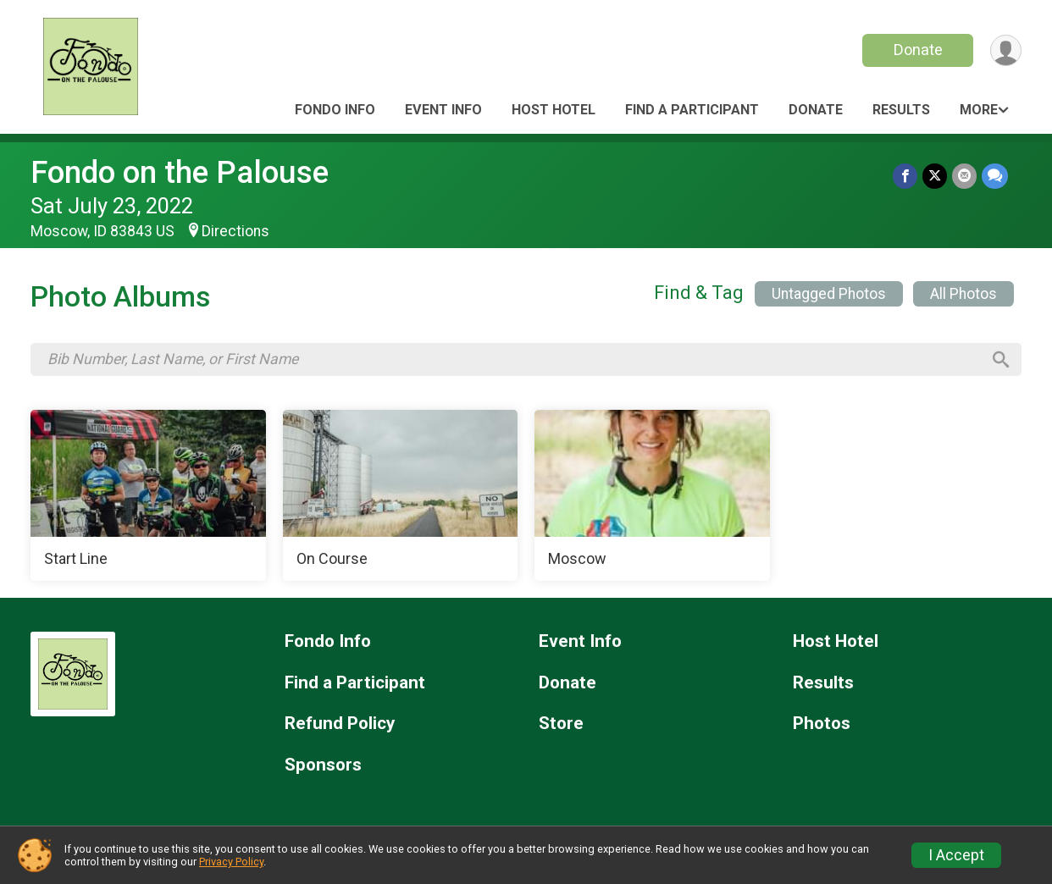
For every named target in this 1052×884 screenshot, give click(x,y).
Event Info (443, 110)
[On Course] (400, 495)
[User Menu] (1006, 50)
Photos (821, 723)
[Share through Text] (995, 175)
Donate (918, 49)
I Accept (956, 855)
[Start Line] (148, 495)
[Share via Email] (964, 175)
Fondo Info (335, 110)
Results (901, 110)
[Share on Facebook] (905, 175)
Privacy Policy (231, 861)
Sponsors (323, 765)
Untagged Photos (829, 293)
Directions (235, 231)
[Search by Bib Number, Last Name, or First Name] (514, 359)
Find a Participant (692, 110)
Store (561, 723)
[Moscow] (652, 495)
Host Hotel (553, 110)
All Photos (963, 293)
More (979, 110)
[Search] (1001, 360)
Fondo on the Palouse (179, 172)
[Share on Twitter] (934, 175)
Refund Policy (340, 723)
